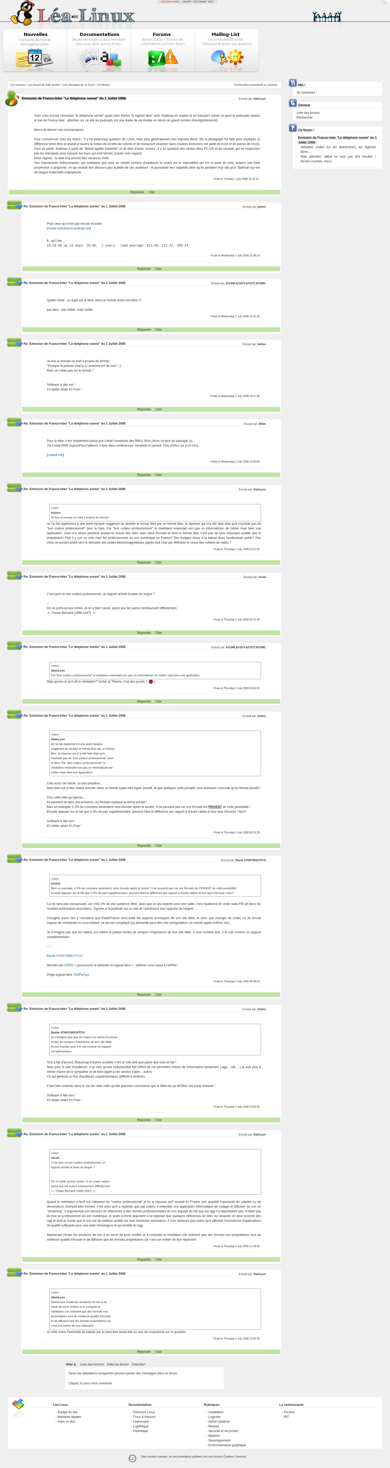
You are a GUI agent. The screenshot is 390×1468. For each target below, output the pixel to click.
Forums (289, 1412)
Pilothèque (140, 1431)
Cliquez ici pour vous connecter (90, 1383)
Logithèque (140, 1426)
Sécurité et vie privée (223, 1431)
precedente (256, 84)
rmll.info (191, 445)
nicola (262, 577)
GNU (210, 1)
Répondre (137, 192)
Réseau (213, 1426)
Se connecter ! (307, 92)
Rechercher (305, 117)
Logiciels (214, 1417)
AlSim (262, 423)
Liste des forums (91, 1364)
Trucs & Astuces (144, 1417)
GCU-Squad (199, 1)
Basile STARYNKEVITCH (251, 860)
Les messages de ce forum (78, 84)
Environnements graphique (227, 1445)
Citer (151, 192)
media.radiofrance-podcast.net (69, 228)
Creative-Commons (235, 1456)
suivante (272, 84)
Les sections (17, 84)
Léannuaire (141, 1421)
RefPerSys (81, 975)
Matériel (214, 1436)
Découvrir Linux (144, 1412)
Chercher (137, 1364)
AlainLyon (259, 98)
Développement (219, 1440)
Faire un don (66, 1421)
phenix (262, 206)
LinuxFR (186, 1)
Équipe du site (67, 1412)
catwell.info (55, 455)
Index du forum (117, 1364)
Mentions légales (69, 1417)
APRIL (69, 965)
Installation (215, 1412)
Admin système (219, 1421)
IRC (286, 1417)
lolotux (261, 344)
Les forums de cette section (44, 84)
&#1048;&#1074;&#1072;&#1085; (246, 283)
